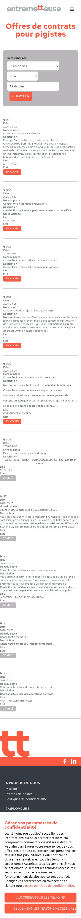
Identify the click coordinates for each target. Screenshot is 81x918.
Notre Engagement (19, 819)
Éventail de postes (18, 793)
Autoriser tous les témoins (40, 907)
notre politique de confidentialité (49, 895)
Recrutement (14, 814)
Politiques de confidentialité (26, 799)
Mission (11, 788)
